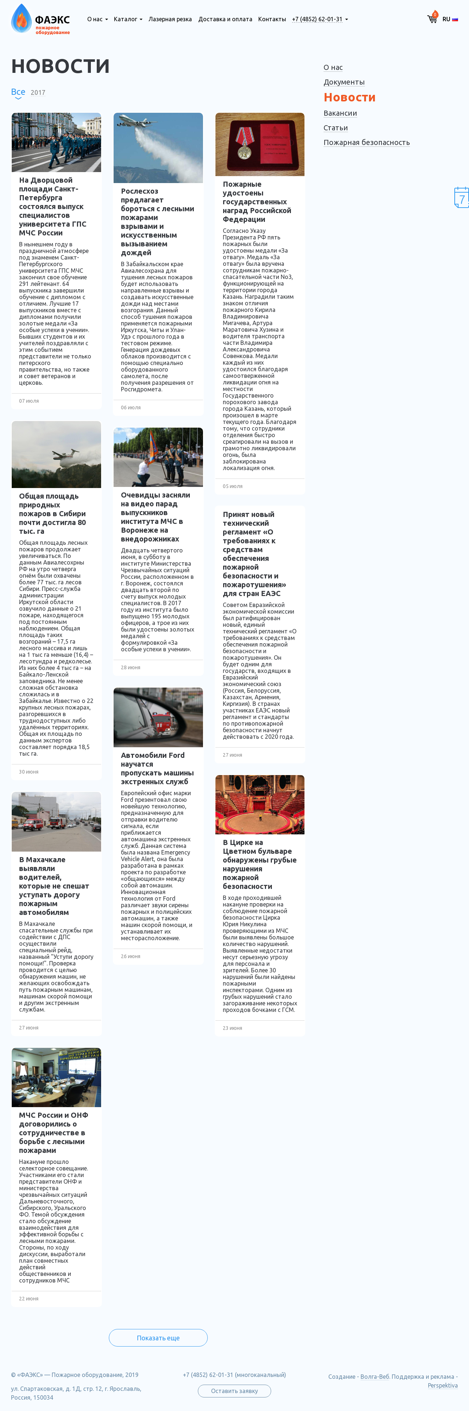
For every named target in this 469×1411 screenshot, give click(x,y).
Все (18, 92)
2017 (38, 92)
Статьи (336, 127)
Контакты (272, 19)
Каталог (125, 19)
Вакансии (340, 113)
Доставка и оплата (225, 19)
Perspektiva (443, 1385)
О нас (95, 19)
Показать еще (158, 1337)
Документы (344, 82)
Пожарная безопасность (367, 142)
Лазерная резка (170, 19)
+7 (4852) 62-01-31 (317, 19)
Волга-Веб (375, 1376)
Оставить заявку (234, 1391)
